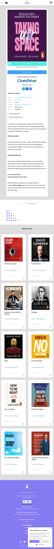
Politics (28, 105)
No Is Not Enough (37, 361)
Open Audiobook (27, 72)
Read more (40, 538)
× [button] (51, 528)
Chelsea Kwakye (19, 97)
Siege (6, 361)
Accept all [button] (34, 541)
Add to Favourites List (15, 117)
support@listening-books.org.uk (32, 514)
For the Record (36, 264)
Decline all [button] (45, 541)
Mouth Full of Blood (37, 409)
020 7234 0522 (18, 514)
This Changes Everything (11, 458)
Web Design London (26, 546)
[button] (51, 3)
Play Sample (27, 64)
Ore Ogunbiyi (28, 97)
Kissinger (34, 312)
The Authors (18, 100)
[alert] (40, 537)
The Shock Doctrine (10, 264)
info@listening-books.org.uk (31, 509)
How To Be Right (9, 409)
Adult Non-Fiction (20, 105)
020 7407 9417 (19, 509)
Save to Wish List (13, 114)
